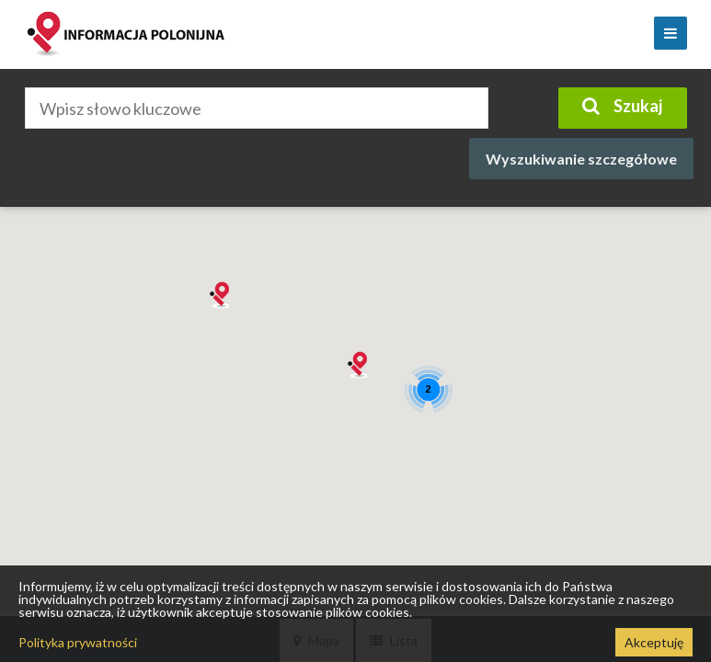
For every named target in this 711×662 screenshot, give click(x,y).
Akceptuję (654, 642)
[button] (356, 365)
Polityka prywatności (77, 642)
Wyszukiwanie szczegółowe (581, 158)
